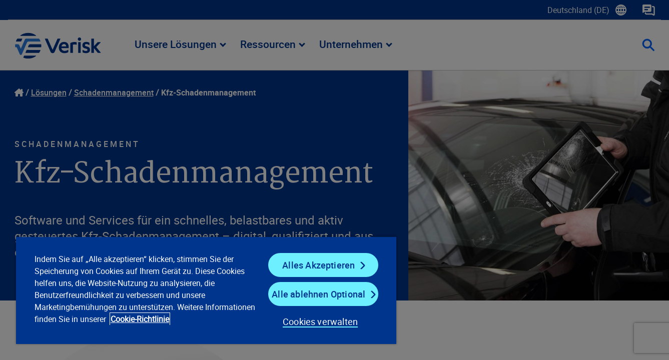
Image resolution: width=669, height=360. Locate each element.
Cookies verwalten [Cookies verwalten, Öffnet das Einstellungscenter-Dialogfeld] (320, 322)
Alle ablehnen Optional (318, 294)
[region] (206, 290)
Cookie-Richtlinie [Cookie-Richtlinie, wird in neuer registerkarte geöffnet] (140, 319)
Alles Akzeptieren (318, 265)
